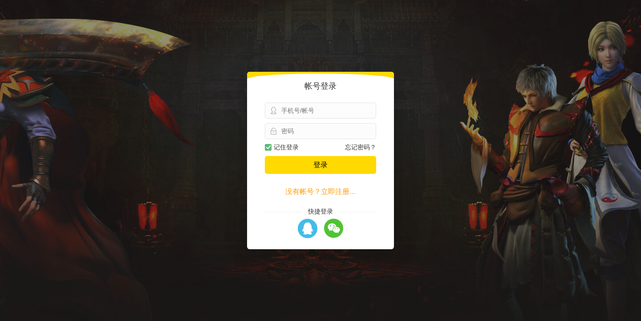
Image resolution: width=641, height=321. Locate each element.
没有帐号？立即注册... (320, 191)
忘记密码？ (360, 147)
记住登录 (282, 147)
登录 (320, 165)
